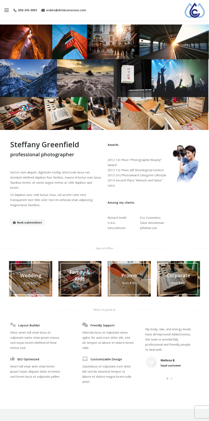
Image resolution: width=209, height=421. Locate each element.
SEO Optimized (28, 359)
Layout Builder (29, 325)
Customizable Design (106, 359)
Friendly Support (102, 325)
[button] (167, 378)
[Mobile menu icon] (6, 10)
